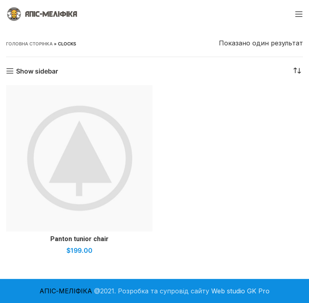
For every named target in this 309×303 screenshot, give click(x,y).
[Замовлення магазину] (297, 71)
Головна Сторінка (29, 44)
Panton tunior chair (79, 239)
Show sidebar (37, 71)
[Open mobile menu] (299, 14)
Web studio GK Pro (240, 291)
